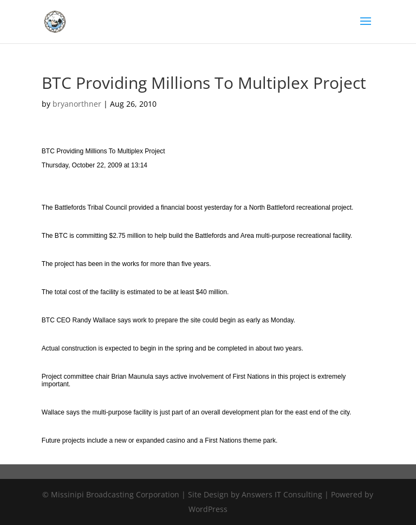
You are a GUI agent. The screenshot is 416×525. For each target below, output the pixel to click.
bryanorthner (77, 104)
